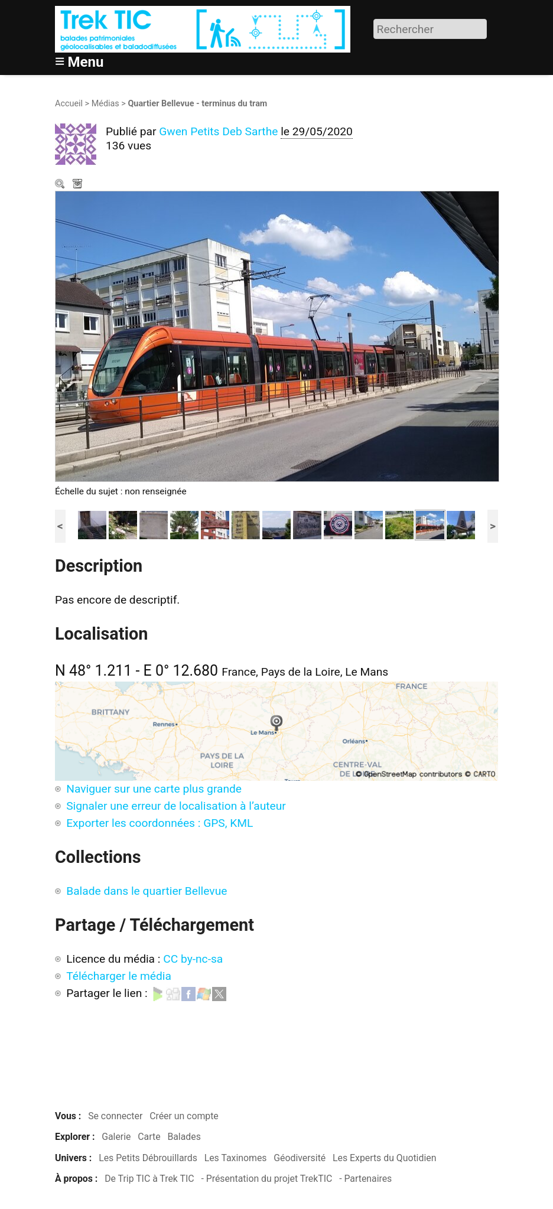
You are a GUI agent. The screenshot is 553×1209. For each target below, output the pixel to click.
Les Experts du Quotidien (384, 1158)
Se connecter (115, 1116)
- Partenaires (365, 1178)
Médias (105, 104)
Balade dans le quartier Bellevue (146, 891)
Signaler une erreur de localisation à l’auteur (176, 806)
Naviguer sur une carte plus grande (154, 789)
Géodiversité (300, 1158)
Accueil (69, 104)
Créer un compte (184, 1116)
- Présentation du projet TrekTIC (266, 1178)
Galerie (116, 1136)
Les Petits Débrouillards (148, 1158)
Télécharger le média (78, 185)
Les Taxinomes (235, 1158)
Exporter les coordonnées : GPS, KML (159, 823)
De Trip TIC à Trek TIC (149, 1178)
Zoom (61, 185)
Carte (149, 1136)
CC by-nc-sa (193, 959)
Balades (183, 1136)
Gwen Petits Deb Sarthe (218, 131)
